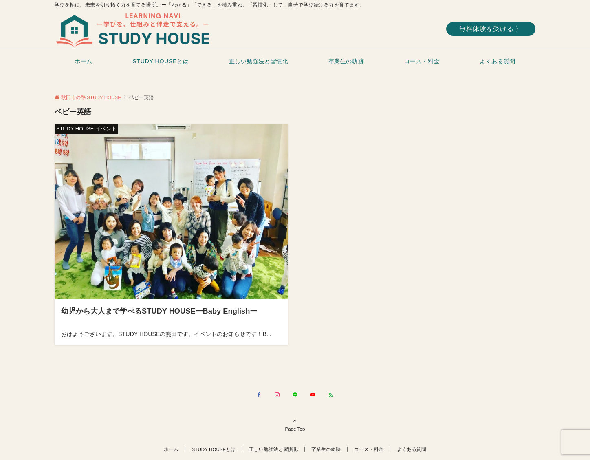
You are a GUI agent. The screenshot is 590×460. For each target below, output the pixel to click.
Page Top (295, 424)
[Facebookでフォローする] (259, 395)
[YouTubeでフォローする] (312, 395)
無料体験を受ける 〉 (490, 28)
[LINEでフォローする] (295, 395)
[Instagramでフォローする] (277, 395)
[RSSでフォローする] (330, 395)
